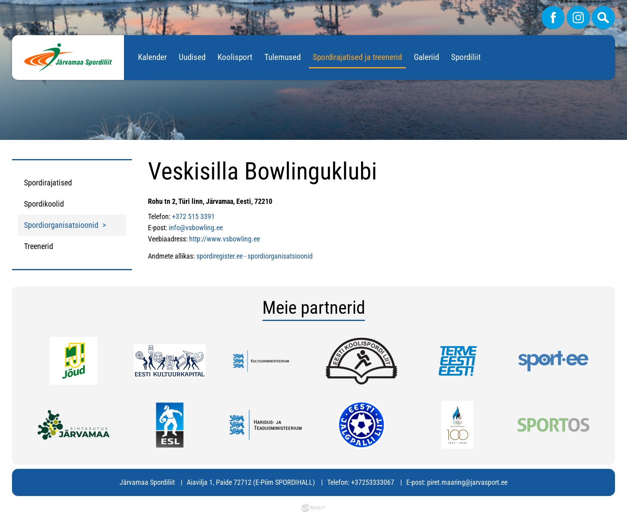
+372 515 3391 (193, 216)
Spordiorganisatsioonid (61, 225)
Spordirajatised (48, 182)
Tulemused (282, 57)
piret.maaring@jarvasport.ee (467, 482)
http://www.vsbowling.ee (224, 239)
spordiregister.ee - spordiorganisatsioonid (254, 256)
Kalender (152, 57)
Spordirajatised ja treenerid (357, 57)
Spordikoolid (44, 204)
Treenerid (38, 246)
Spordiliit (466, 57)
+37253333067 (372, 482)
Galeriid (426, 57)
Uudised (192, 57)
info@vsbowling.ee (196, 227)
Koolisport (235, 57)
